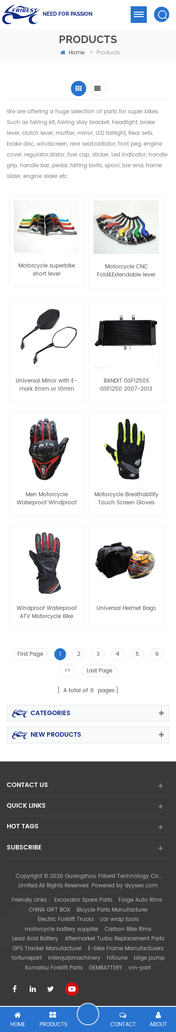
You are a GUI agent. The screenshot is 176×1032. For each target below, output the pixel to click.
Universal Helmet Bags (126, 609)
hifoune (117, 958)
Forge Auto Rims (140, 900)
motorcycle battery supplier (61, 929)
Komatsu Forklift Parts (54, 968)
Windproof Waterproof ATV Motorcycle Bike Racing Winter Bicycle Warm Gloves (47, 613)
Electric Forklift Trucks (66, 919)
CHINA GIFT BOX (49, 910)
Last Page (99, 671)
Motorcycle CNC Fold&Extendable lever (126, 271)
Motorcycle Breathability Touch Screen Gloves (126, 499)
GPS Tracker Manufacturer (47, 948)
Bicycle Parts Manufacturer (112, 910)
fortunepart (27, 958)
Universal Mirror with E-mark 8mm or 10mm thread (46, 385)
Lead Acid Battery (35, 938)
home (72, 53)
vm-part (139, 968)
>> (67, 671)
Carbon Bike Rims (128, 929)
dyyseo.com (141, 885)
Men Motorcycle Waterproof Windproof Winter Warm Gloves (47, 499)
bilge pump (149, 958)
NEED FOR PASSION (67, 14)
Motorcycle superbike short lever (46, 270)
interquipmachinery (74, 958)
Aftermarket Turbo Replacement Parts (114, 938)
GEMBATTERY (105, 968)
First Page (30, 654)
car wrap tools (119, 919)
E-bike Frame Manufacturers (125, 948)
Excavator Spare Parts (83, 900)
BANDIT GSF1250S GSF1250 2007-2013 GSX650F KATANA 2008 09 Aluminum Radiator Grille (126, 385)
